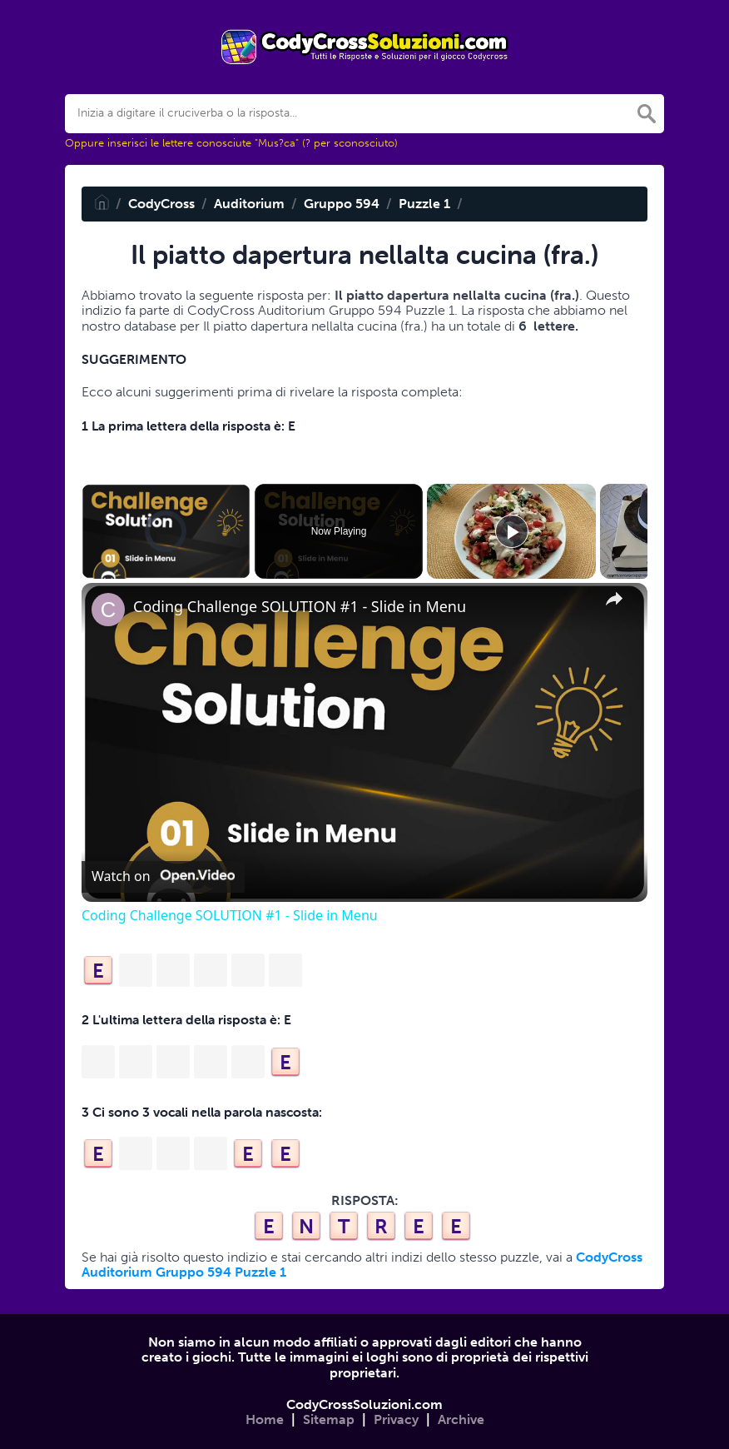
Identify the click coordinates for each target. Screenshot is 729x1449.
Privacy (396, 1419)
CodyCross (161, 204)
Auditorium (249, 204)
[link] (108, 609)
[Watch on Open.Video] (163, 877)
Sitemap (329, 1419)
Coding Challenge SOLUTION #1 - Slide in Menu (299, 606)
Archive (461, 1419)
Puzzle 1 (424, 204)
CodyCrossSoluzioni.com (364, 1404)
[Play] (511, 531)
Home (264, 1419)
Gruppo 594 (341, 204)
